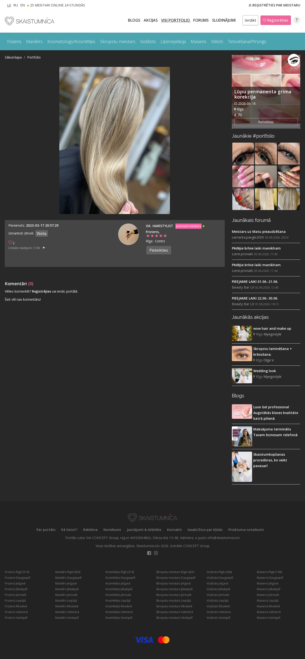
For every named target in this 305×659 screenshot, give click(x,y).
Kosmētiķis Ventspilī (119, 618)
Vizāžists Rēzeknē (218, 606)
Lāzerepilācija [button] (173, 41)
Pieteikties (158, 250)
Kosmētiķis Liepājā (118, 601)
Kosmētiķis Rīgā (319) (120, 572)
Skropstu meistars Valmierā (174, 612)
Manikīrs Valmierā (67, 612)
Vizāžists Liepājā (218, 601)
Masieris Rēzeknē (268, 606)
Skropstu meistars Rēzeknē (174, 606)
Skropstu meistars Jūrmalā (173, 595)
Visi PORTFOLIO (176, 20)
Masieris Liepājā (268, 601)
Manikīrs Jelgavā (66, 583)
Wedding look (264, 371)
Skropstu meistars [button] (117, 41)
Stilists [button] (217, 41)
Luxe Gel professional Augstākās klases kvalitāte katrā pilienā (275, 413)
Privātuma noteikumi (246, 529)
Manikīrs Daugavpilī (68, 578)
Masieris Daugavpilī (270, 578)
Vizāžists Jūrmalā (218, 595)
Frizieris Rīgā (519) (17, 572)
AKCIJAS (151, 20)
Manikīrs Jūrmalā (66, 595)
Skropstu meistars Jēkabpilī (174, 589)
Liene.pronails (242, 254)
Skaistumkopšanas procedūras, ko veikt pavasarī (270, 460)
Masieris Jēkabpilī (268, 589)
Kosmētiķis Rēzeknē (119, 606)
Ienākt (250, 20)
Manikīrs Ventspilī (67, 618)
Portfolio (34, 57)
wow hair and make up (272, 328)
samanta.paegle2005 (248, 237)
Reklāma (90, 529)
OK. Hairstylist (160, 226)
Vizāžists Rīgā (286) (219, 572)
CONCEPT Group (196, 546)
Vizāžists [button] (148, 41)
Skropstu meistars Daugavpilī (175, 578)
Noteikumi (112, 529)
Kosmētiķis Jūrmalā (118, 595)
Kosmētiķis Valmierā (119, 612)
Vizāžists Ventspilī (218, 618)
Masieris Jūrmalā (268, 595)
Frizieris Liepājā (15, 601)
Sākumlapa (13, 57)
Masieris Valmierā (269, 612)
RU (15, 5)
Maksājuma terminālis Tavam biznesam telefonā (275, 432)
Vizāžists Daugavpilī (220, 578)
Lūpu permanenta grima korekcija (262, 94)
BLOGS (134, 20)
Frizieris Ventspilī (16, 618)
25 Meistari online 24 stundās (57, 5)
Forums (201, 20)
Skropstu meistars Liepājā (173, 601)
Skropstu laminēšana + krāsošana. (272, 351)
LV (9, 5)
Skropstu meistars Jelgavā (173, 583)
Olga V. (269, 360)
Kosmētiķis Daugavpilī (120, 578)
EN (22, 5)
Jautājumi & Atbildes (144, 529)
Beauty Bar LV (243, 287)
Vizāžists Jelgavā (217, 583)
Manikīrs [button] (34, 41)
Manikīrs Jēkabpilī (67, 589)
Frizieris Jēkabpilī (16, 589)
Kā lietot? (69, 529)
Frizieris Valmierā (16, 612)
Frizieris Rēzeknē (16, 606)
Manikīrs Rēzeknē (66, 606)
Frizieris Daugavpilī (17, 578)
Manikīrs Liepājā (66, 601)
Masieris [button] (198, 41)
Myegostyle (272, 334)
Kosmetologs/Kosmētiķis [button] (71, 41)
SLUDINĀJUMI (224, 20)
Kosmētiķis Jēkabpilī (119, 589)
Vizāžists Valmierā (219, 612)
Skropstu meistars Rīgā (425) (175, 572)
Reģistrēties (275, 20)
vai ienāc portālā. (65, 291)
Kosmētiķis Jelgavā (118, 583)
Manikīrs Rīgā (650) (67, 572)
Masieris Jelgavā (267, 583)
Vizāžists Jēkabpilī (218, 589)
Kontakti (174, 529)
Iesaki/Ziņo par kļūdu (205, 529)
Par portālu (46, 529)
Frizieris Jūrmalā (15, 595)
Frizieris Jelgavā (15, 583)
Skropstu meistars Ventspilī (174, 618)
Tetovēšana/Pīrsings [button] (247, 41)
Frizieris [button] (14, 41)
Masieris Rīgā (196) (269, 572)
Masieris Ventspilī (268, 618)
